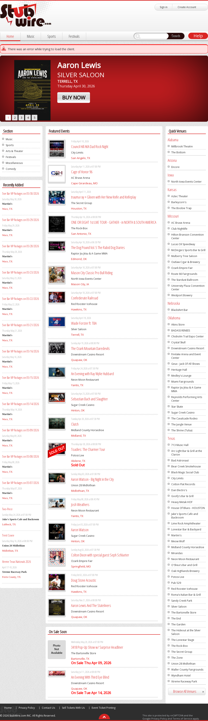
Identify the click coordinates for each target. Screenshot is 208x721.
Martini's (176, 535)
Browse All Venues (190, 691)
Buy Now (73, 97)
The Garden (178, 624)
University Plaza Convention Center (188, 287)
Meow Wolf (178, 541)
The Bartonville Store (183, 612)
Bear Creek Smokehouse (186, 466)
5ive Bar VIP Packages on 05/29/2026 (20, 220)
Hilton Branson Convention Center (187, 236)
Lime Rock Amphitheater (186, 523)
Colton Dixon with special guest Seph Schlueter (100, 555)
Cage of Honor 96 (81, 171)
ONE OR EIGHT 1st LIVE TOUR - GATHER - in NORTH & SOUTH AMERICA (113, 222)
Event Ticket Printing (103, 708)
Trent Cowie (8, 535)
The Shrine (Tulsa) (181, 430)
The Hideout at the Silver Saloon (186, 632)
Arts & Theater (14, 151)
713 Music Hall (179, 445)
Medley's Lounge (181, 375)
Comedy (11, 169)
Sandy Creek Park (181, 600)
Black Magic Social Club (185, 472)
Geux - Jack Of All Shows (185, 364)
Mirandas (177, 553)
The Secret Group (181, 652)
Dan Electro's (179, 490)
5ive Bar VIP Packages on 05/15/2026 (20, 378)
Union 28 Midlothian (183, 663)
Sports (51, 36)
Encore (175, 167)
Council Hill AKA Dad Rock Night (89, 146)
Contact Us (48, 708)
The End (176, 618)
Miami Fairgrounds (182, 381)
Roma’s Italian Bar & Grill (186, 595)
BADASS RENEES (180, 330)
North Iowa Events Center (186, 181)
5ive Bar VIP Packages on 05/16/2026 (20, 351)
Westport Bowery (181, 295)
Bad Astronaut (180, 460)
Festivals (74, 36)
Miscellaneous (14, 163)
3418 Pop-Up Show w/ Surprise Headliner (97, 647)
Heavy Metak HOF (182, 502)
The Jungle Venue (181, 424)
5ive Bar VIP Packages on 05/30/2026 (20, 193)
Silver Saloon (179, 606)
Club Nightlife (179, 229)
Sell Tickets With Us (73, 708)
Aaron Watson (80, 529)
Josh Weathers (80, 504)
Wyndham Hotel (181, 675)
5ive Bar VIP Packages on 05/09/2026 (20, 430)
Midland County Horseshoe (187, 547)
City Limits (177, 478)
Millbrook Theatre (182, 146)
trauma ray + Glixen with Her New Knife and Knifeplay (103, 197)
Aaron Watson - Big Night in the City (92, 479)
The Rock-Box (179, 646)
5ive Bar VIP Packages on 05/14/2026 (20, 404)
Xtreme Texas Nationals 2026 (16, 562)
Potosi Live (177, 577)
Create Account (187, 7)
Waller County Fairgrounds (187, 669)
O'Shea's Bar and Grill (184, 565)
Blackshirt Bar (179, 310)
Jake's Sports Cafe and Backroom (184, 515)
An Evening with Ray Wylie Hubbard (92, 373)
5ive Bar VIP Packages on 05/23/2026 (20, 272)
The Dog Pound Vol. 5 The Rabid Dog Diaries (98, 247)
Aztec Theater (179, 196)
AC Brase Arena (180, 223)
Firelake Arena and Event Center (186, 356)
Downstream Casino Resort (187, 348)
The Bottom (178, 152)
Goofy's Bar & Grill (182, 496)
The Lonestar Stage (182, 640)
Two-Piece (7, 509)
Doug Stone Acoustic (83, 580)
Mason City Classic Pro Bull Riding (91, 272)
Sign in (163, 7)
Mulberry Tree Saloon (184, 256)
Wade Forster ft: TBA (84, 323)
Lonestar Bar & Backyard (186, 529)
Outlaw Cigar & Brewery (185, 262)
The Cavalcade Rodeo (184, 418)
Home (10, 36)
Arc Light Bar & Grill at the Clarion (186, 452)
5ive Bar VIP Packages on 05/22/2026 (20, 299)
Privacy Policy (27, 708)
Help (198, 36)
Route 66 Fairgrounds (184, 274)
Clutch (75, 424)
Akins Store (178, 324)
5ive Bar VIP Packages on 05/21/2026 (20, 325)
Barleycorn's (178, 202)
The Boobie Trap (181, 208)
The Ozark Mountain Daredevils (90, 348)
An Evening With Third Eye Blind (90, 677)
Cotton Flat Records (183, 484)
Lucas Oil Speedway (183, 244)
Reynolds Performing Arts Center (186, 398)
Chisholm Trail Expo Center (187, 336)
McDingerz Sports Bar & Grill (188, 250)
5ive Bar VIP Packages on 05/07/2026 (20, 483)
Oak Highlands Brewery (185, 571)
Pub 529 (176, 583)
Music (30, 36)
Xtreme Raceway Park (184, 681)
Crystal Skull (178, 342)
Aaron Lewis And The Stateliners (91, 605)
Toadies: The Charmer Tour (88, 449)
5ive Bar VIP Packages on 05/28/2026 (20, 246)
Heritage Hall (179, 370)
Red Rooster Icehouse (184, 589)
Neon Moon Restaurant (185, 559)
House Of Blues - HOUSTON (188, 508)
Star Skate (177, 406)
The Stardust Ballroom (184, 280)
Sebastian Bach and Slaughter (89, 398)
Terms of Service (182, 718)
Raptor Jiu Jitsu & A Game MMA (186, 389)
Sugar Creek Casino (183, 412)
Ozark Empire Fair (182, 268)
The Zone (177, 658)
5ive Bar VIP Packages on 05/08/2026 (20, 456)
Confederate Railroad (84, 297)
